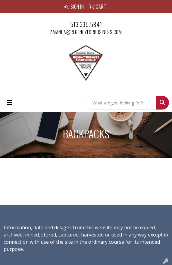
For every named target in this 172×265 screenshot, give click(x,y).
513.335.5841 (86, 24)
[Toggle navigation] (9, 102)
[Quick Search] (120, 103)
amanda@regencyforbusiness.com (86, 32)
